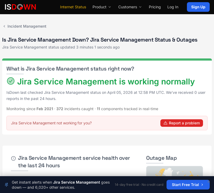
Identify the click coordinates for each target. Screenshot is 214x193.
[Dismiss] (208, 182)
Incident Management (24, 26)
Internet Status (73, 7)
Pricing (155, 7)
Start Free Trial (188, 184)
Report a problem (182, 123)
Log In (172, 7)
